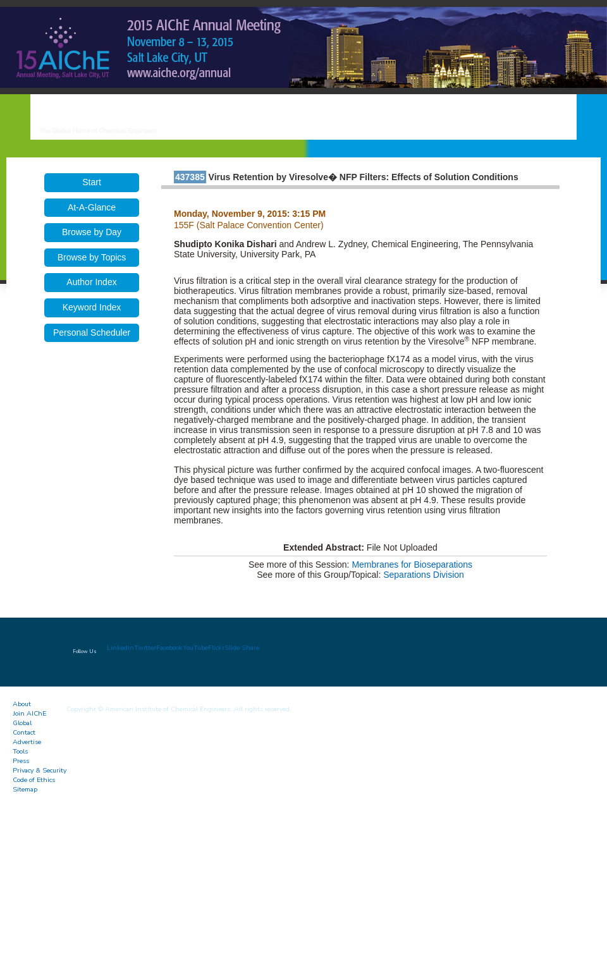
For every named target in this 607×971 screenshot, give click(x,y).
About (22, 704)
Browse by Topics (92, 257)
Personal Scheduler (91, 332)
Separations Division (423, 575)
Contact (24, 732)
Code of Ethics (34, 780)
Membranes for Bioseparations (412, 564)
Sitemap (25, 789)
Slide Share (241, 647)
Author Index (91, 282)
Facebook (169, 647)
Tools (20, 751)
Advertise (27, 742)
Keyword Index (92, 307)
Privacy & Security (39, 770)
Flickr (216, 647)
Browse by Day (91, 232)
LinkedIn (120, 647)
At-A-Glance (92, 207)
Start (91, 182)
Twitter (145, 647)
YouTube (195, 647)
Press (21, 761)
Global (22, 723)
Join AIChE (29, 713)
